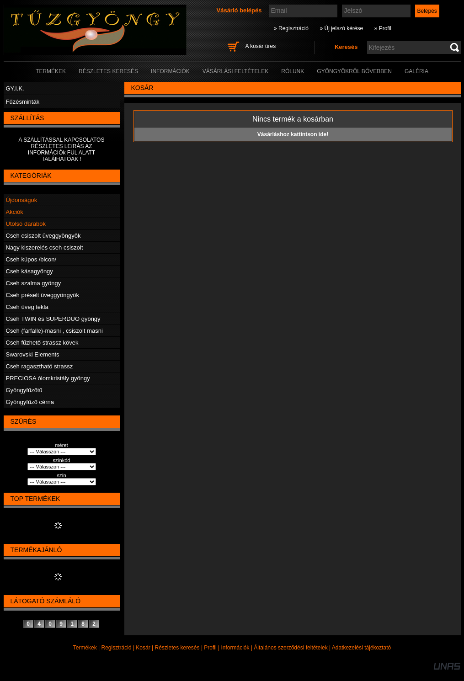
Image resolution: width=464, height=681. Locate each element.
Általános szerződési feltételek (290, 647)
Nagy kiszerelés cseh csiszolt (44, 247)
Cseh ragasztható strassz (39, 366)
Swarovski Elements (32, 354)
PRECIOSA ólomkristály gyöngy (48, 378)
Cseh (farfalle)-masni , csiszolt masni (54, 330)
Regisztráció (116, 647)
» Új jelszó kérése (341, 28)
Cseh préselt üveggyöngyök (42, 295)
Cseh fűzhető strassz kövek (42, 342)
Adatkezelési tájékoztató (361, 647)
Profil (210, 647)
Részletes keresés (177, 647)
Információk (235, 647)
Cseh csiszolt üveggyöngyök (43, 235)
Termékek (85, 647)
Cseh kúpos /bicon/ (31, 259)
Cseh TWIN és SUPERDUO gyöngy (53, 318)
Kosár (143, 647)
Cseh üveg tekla (27, 306)
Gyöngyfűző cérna (30, 402)
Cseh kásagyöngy (29, 271)
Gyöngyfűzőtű (24, 390)
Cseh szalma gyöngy (33, 283)
